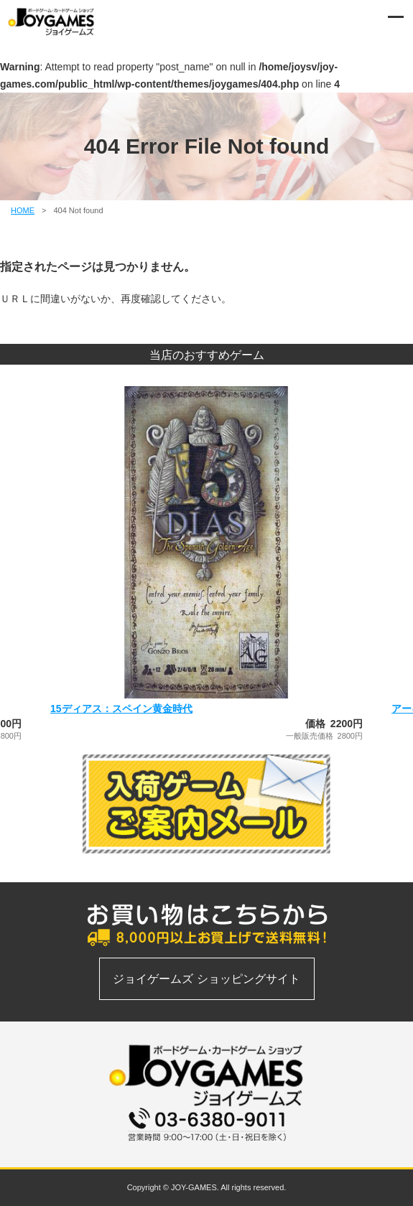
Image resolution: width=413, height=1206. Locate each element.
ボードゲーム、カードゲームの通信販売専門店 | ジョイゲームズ (51, 21)
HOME (22, 210)
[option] (206, 563)
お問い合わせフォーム (206, 1149)
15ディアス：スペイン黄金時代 (121, 708)
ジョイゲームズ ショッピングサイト (206, 979)
